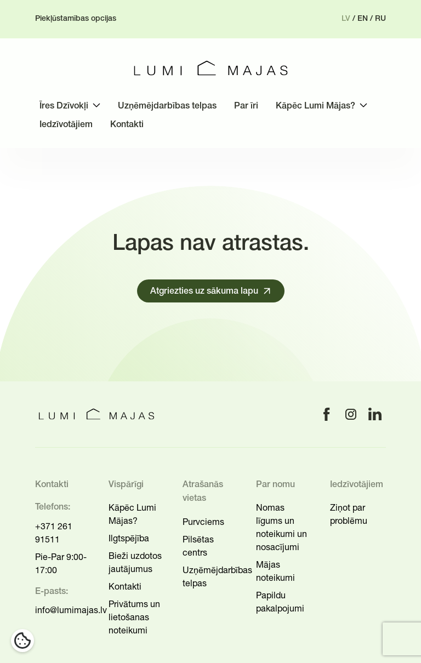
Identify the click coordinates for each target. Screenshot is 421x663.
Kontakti (125, 586)
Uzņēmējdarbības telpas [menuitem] (167, 106)
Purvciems (203, 522)
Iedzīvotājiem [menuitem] (66, 125)
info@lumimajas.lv (71, 610)
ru (380, 18)
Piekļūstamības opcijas (75, 18)
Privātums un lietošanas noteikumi (134, 617)
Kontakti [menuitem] (127, 125)
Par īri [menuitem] (246, 106)
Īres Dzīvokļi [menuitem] (63, 106)
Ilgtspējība (129, 538)
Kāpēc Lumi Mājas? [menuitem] (315, 106)
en (362, 18)
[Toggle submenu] (96, 105)
